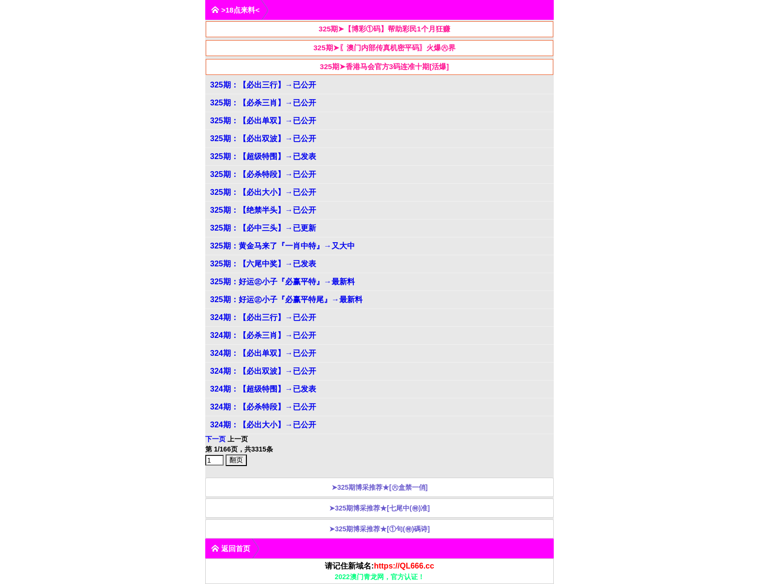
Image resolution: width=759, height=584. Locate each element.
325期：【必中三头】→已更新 (263, 228)
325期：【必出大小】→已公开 (263, 192)
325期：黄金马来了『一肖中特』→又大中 (282, 246)
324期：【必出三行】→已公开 (263, 317)
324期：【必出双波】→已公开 (263, 371)
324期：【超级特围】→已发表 (263, 389)
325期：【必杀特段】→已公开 (263, 174)
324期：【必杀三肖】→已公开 (263, 335)
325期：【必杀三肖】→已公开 (263, 103)
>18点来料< (235, 10)
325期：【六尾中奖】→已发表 (263, 264)
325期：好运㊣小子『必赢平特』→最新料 (282, 281)
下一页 (215, 439)
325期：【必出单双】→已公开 (263, 121)
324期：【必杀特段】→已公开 (263, 407)
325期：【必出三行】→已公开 (263, 85)
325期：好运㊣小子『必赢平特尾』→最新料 (286, 299)
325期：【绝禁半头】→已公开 (263, 210)
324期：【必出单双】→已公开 (263, 353)
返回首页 (230, 548)
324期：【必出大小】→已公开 (263, 425)
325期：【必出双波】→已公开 (263, 138)
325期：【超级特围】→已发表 (263, 156)
